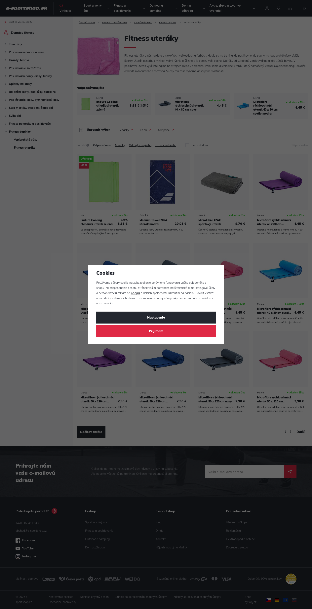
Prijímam (156, 331)
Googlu (135, 293)
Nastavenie (156, 317)
